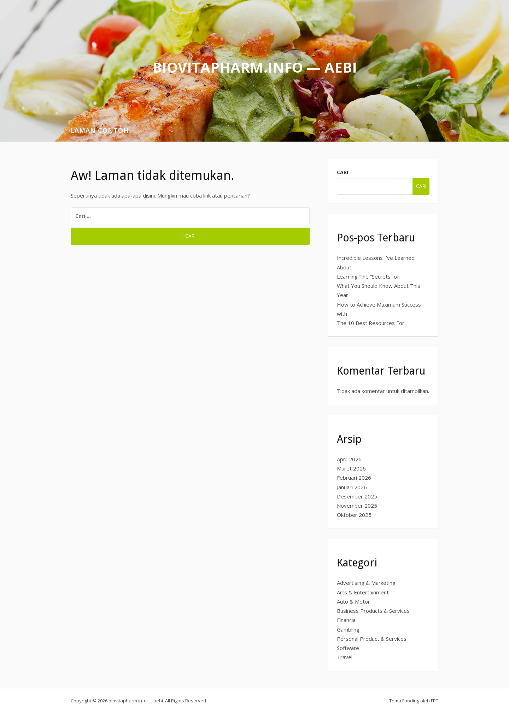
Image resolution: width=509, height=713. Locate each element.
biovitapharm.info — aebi (254, 67)
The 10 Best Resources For (370, 322)
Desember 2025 (357, 496)
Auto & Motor (353, 601)
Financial (347, 619)
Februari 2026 (354, 477)
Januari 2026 (352, 487)
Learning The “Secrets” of (368, 276)
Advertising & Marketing (366, 582)
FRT (434, 700)
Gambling (348, 629)
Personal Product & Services (371, 638)
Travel (344, 657)
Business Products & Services (373, 610)
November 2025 (357, 505)
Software (348, 647)
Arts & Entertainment (363, 592)
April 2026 (349, 459)
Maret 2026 (351, 468)
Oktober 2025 (354, 514)
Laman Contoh (100, 130)
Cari (342, 172)
